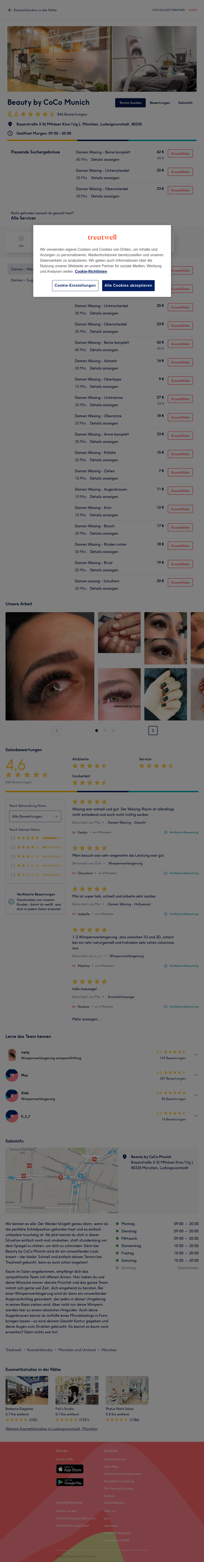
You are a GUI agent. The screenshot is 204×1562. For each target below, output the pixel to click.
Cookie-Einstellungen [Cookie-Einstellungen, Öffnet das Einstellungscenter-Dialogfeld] (75, 285)
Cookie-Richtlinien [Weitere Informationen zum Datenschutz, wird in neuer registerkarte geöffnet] (91, 271)
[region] (102, 261)
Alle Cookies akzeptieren (128, 285)
